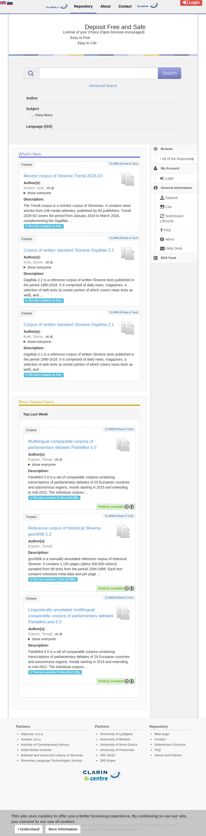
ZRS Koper (108, 760)
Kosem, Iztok (34, 188)
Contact (160, 739)
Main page (161, 734)
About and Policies (168, 755)
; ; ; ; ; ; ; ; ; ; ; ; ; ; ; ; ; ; (79, 265)
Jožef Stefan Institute (36, 750)
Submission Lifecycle (170, 744)
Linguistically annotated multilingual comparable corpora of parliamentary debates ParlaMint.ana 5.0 (71, 615)
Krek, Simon (33, 262)
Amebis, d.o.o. (31, 739)
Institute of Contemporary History (45, 744)
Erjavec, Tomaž (40, 459)
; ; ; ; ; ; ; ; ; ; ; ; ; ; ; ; (79, 339)
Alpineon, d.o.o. (32, 734)
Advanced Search (103, 86)
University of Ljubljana (116, 734)
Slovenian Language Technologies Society (51, 760)
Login (191, 2)
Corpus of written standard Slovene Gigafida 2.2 (69, 250)
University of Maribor (115, 739)
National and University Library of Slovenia (52, 755)
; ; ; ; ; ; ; (79, 190)
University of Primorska (117, 750)
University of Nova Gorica (118, 744)
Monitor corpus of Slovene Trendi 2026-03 (63, 175)
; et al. (79, 190)
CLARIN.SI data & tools (123, 163)
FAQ (157, 750)
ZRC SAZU (108, 755)
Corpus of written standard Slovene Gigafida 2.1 (69, 324)
